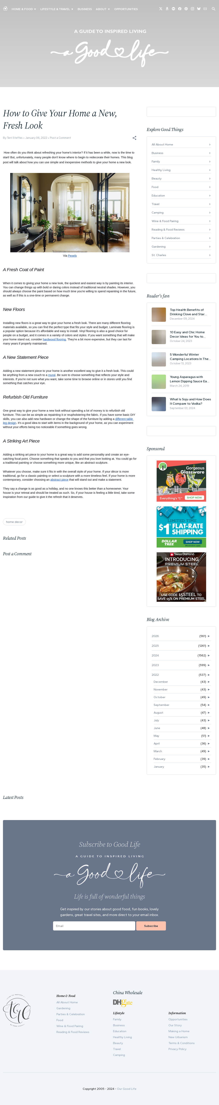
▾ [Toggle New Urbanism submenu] (72, 9)
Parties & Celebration (166, 238)
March (158, 751)
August (158, 712)
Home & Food (22, 9)
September (161, 705)
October (159, 697)
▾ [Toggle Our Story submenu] (109, 9)
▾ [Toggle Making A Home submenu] (35, 9)
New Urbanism (178, 1037)
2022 (155, 675)
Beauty (157, 178)
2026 (155, 636)
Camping (158, 212)
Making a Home (179, 1031)
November (161, 689)
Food (155, 187)
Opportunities (126, 9)
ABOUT (101, 9)
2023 (155, 665)
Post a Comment (60, 138)
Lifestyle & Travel (55, 9)
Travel (155, 204)
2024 (155, 655)
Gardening (159, 246)
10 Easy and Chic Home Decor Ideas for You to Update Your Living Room (188, 334)
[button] (134, 138)
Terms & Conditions (182, 1043)
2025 (155, 645)
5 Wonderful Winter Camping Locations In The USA (189, 356)
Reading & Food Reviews (168, 229)
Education (158, 195)
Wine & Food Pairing (165, 221)
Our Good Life (126, 1089)
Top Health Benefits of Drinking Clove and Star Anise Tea (187, 312)
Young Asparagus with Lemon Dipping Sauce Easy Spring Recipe (190, 379)
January (159, 766)
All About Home (162, 144)
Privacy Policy (178, 1049)
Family (156, 161)
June (157, 728)
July (156, 720)
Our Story (175, 1025)
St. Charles (159, 255)
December (161, 682)
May (156, 736)
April (157, 743)
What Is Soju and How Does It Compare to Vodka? (190, 401)
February (159, 759)
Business (85, 9)
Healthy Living (161, 170)
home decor (14, 522)
